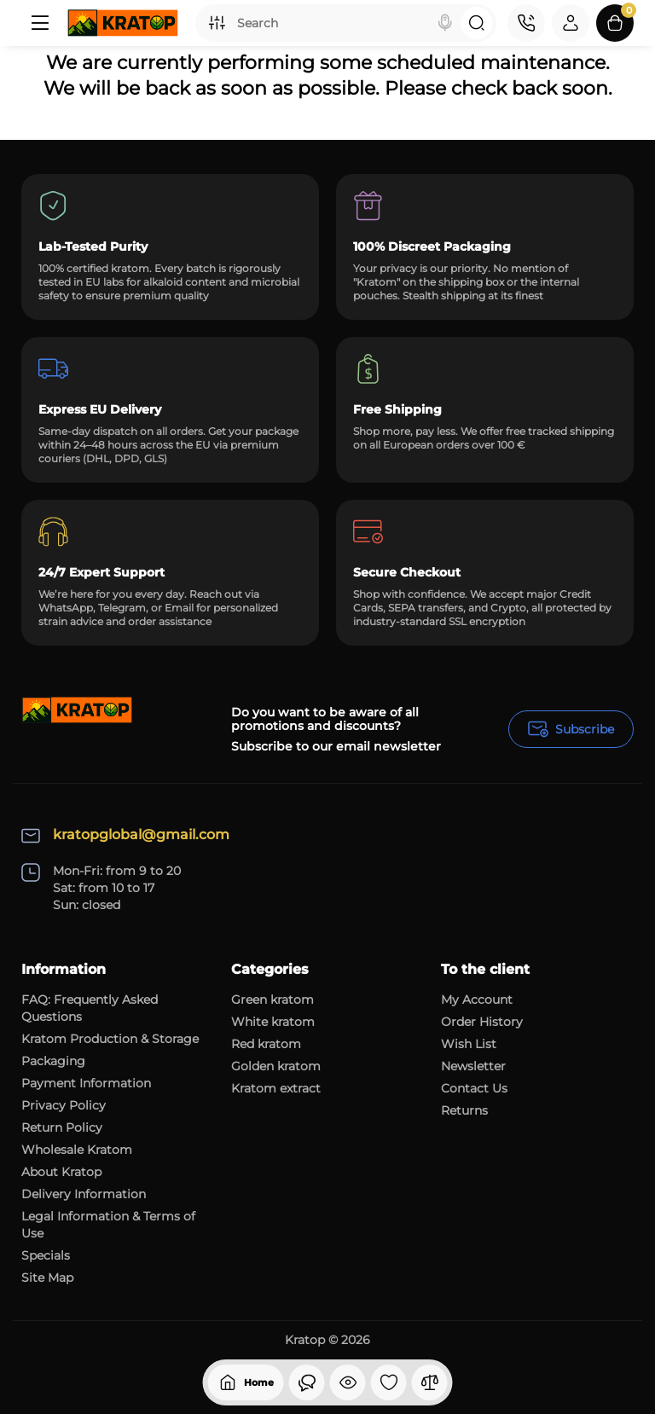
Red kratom (266, 1044)
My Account (477, 999)
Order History (482, 1021)
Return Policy (61, 1127)
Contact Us (474, 1088)
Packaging (53, 1061)
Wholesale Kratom (76, 1149)
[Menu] (40, 23)
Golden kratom (276, 1066)
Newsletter (473, 1066)
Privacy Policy (63, 1105)
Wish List (468, 1044)
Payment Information (86, 1083)
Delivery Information (83, 1194)
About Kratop (61, 1171)
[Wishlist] (389, 1382)
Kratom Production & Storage (110, 1038)
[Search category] (216, 23)
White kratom (273, 1021)
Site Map (47, 1277)
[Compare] (430, 1382)
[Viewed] (307, 1382)
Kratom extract (276, 1088)
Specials (45, 1255)
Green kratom (272, 999)
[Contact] (526, 23)
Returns (464, 1110)
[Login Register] (570, 23)
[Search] (445, 23)
